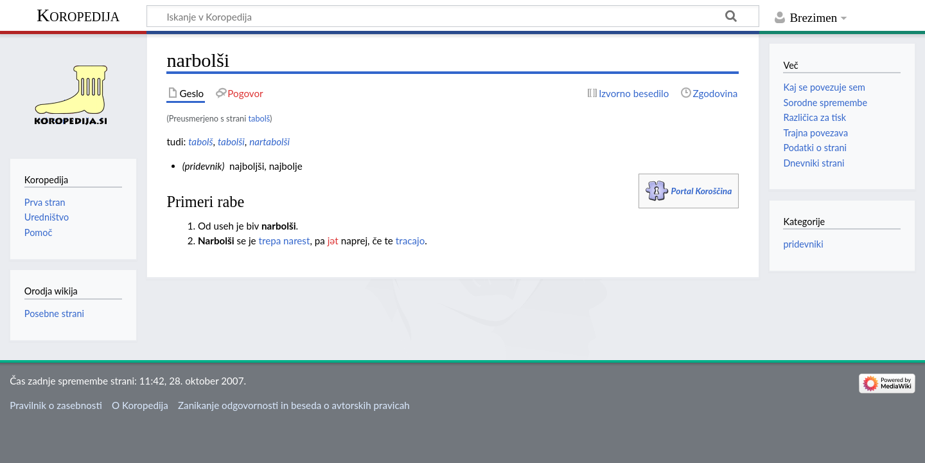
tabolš (259, 118)
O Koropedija (140, 405)
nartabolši (269, 141)
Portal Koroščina (701, 190)
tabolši (231, 141)
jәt (333, 240)
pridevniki (803, 244)
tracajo (410, 240)
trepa (269, 240)
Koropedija (78, 15)
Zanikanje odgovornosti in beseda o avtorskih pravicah (294, 405)
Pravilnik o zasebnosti (56, 405)
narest (296, 240)
